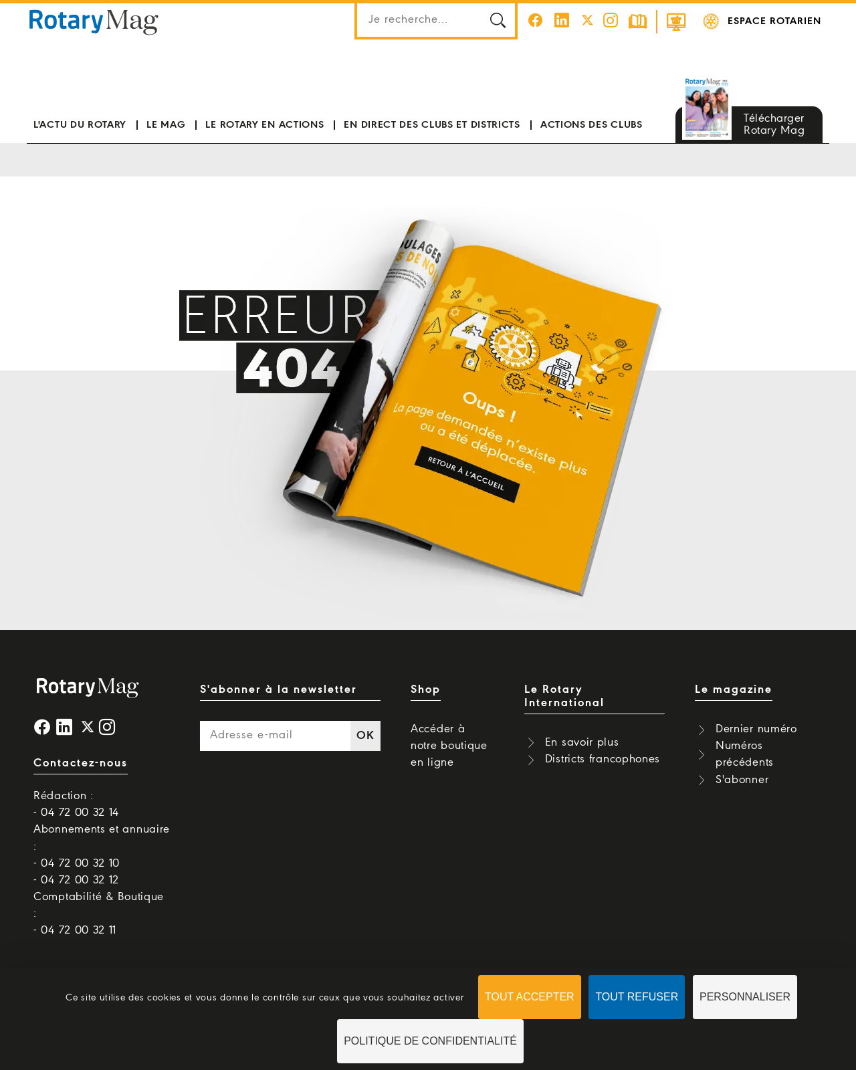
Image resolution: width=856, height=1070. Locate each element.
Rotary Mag (94, 21)
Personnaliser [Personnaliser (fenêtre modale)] (745, 996)
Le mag (165, 125)
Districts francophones (602, 759)
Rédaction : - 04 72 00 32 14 (76, 804)
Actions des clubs (591, 125)
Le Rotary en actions (264, 125)
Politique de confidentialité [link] (430, 1041)
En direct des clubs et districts (432, 125)
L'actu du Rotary (79, 125)
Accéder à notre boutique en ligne (449, 746)
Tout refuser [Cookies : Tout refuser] (636, 996)
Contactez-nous (80, 763)
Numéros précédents (745, 754)
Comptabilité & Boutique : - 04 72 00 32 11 (98, 914)
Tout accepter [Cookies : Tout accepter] (529, 996)
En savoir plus (582, 742)
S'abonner (742, 780)
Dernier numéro (756, 729)
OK (365, 736)
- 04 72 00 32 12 (76, 880)
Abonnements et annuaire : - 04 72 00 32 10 (101, 846)
